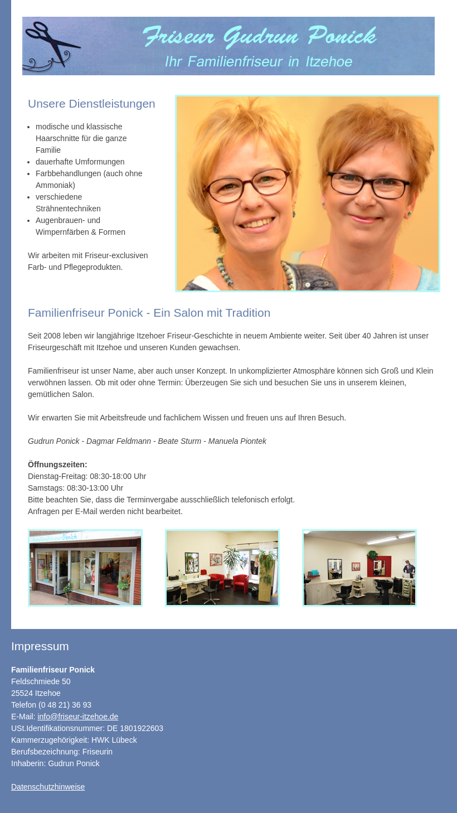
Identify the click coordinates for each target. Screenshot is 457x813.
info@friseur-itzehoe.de (77, 716)
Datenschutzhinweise (48, 786)
